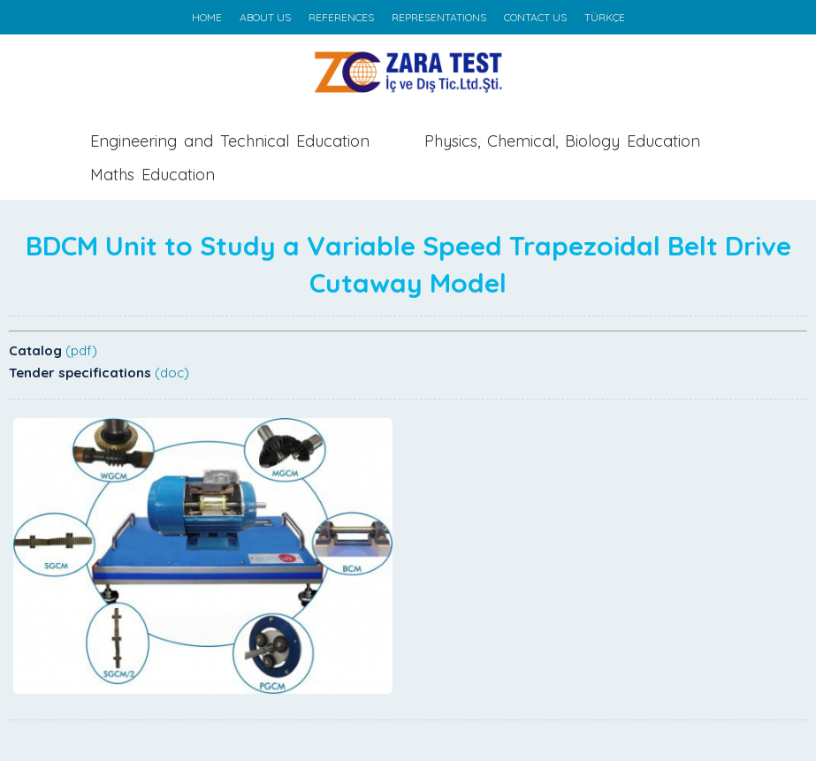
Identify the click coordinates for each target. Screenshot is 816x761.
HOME (207, 17)
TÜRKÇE (604, 17)
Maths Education (152, 174)
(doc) (172, 372)
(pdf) (81, 350)
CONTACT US (535, 17)
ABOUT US (265, 17)
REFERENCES (341, 17)
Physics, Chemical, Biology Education (562, 141)
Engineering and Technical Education (230, 141)
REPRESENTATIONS (439, 17)
